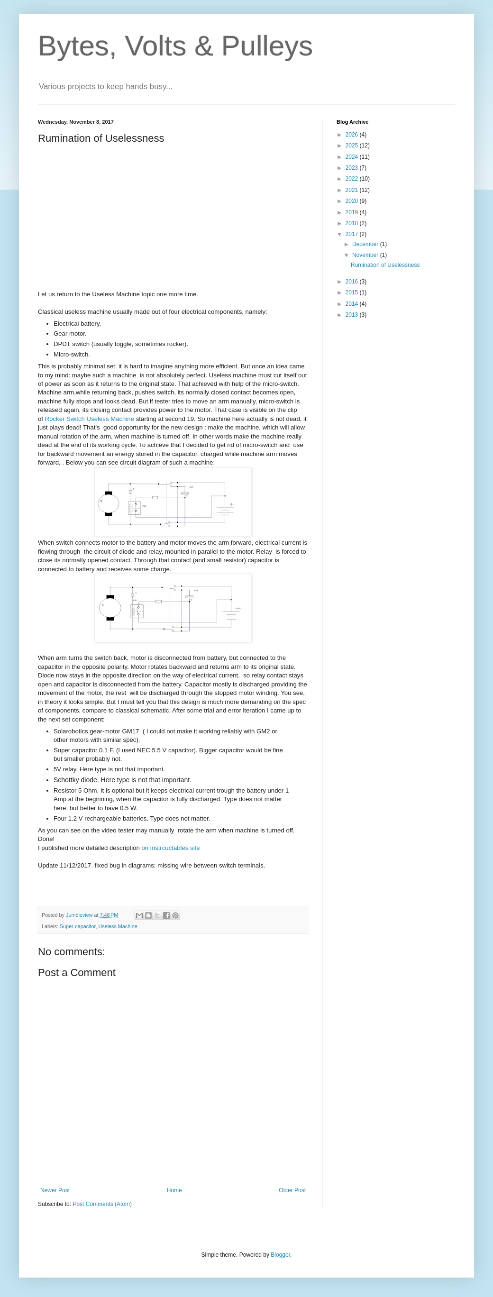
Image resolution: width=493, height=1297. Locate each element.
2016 (353, 281)
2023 (353, 167)
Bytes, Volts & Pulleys (175, 46)
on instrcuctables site (170, 847)
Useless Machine (117, 926)
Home (174, 1190)
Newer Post (55, 1190)
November (366, 255)
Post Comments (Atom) (102, 1204)
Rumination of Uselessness (385, 265)
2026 (353, 134)
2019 (353, 212)
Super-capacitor (78, 926)
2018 (353, 223)
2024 (353, 157)
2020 (353, 201)
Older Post (292, 1190)
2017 (353, 234)
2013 (353, 314)
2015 (353, 292)
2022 (353, 178)
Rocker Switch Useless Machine (89, 418)
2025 (353, 145)
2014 (353, 304)
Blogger (280, 1254)
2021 (353, 190)
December (366, 244)
